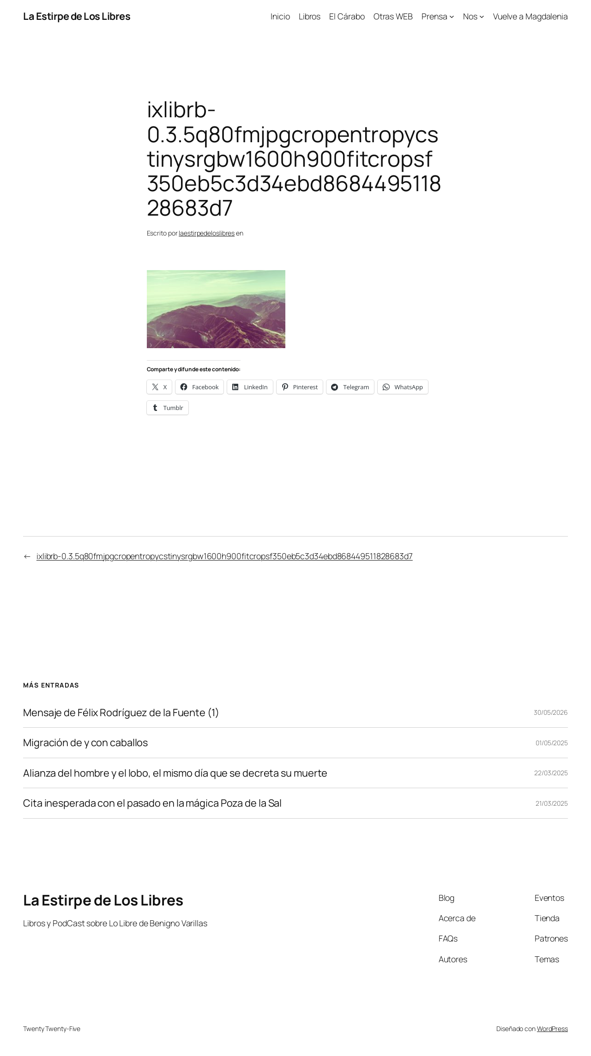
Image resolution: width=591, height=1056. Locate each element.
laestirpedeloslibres (207, 233)
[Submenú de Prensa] (438, 16)
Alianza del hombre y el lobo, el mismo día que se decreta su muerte (175, 772)
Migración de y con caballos (85, 742)
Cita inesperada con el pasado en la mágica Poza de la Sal (152, 803)
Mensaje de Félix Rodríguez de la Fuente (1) (121, 712)
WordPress (552, 1028)
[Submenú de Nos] (473, 16)
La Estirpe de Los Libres (76, 16)
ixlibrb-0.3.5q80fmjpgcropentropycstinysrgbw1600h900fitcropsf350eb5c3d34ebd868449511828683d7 (224, 555)
